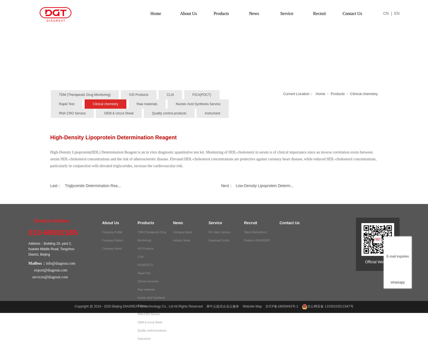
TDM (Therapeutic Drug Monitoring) (85, 95)
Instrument (212, 113)
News (254, 13)
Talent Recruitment (255, 232)
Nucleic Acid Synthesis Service (198, 104)
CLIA (170, 95)
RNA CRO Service (72, 113)
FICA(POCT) (201, 95)
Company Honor (112, 248)
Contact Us (352, 13)
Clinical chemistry (105, 104)
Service (286, 13)
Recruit (319, 13)
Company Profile (112, 232)
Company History (112, 240)
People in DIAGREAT (257, 240)
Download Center (219, 240)
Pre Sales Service (219, 232)
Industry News (181, 240)
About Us (188, 13)
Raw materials (147, 104)
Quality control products (169, 113)
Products (221, 13)
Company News (182, 232)
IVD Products (138, 95)
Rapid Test (66, 104)
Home (155, 13)
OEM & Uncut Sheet (118, 113)
